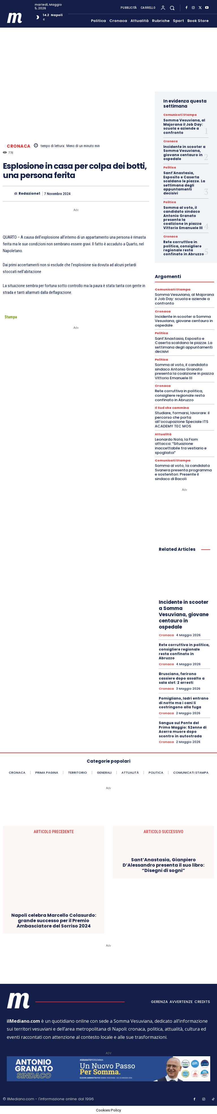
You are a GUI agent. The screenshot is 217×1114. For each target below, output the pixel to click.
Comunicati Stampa (179, 115)
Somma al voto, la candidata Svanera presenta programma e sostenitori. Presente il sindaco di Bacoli (183, 472)
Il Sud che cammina (172, 407)
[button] (172, 8)
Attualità (163, 434)
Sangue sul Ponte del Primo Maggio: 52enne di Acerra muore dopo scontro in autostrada (183, 729)
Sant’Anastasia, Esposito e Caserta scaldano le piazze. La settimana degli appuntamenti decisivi (184, 183)
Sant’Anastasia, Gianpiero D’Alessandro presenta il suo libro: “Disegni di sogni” (163, 865)
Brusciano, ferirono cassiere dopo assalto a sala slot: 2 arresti (182, 678)
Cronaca (19, 146)
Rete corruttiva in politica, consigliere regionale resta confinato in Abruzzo (183, 247)
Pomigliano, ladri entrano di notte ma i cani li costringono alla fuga (184, 702)
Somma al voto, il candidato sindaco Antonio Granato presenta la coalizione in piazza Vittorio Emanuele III (183, 217)
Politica (169, 167)
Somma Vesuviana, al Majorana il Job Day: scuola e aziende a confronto (184, 126)
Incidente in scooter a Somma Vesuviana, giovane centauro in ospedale (184, 152)
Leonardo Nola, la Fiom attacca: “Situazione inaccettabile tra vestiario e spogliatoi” (181, 445)
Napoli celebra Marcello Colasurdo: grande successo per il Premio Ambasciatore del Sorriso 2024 (53, 920)
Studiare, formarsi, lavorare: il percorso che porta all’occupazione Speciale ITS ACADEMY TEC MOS (182, 419)
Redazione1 (29, 194)
